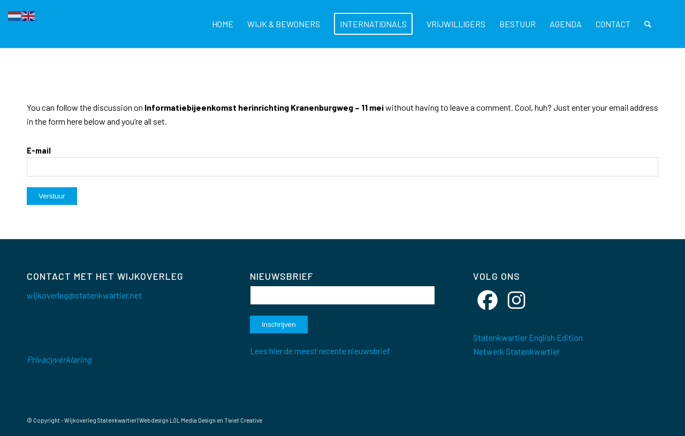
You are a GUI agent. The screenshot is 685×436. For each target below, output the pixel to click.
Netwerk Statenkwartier (516, 351)
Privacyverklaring (59, 359)
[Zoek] (647, 24)
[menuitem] (222, 24)
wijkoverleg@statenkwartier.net (84, 295)
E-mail (39, 150)
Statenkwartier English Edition (528, 337)
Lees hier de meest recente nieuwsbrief (320, 351)
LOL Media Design (193, 420)
